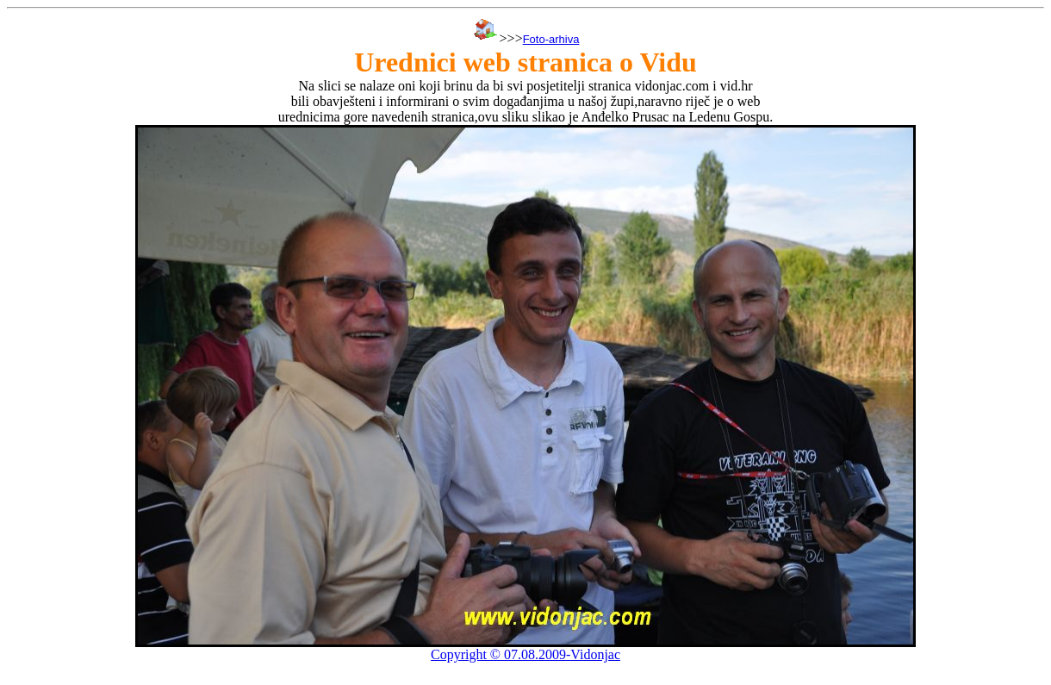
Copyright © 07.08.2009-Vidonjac (525, 654)
